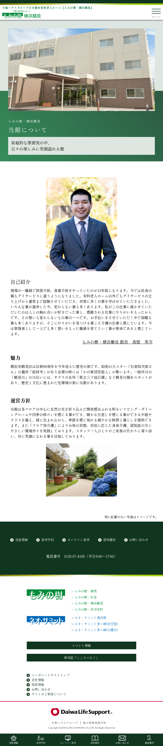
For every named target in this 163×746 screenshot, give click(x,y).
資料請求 (109, 539)
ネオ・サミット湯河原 (90, 617)
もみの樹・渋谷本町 (89, 609)
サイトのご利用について (49, 694)
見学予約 (47, 539)
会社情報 (38, 680)
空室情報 (21, 539)
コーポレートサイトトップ (51, 675)
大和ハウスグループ (65, 722)
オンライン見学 (78, 539)
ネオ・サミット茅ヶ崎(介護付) (96, 630)
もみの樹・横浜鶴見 (89, 603)
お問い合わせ (138, 539)
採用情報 (38, 684)
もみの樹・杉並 (86, 597)
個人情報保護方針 (95, 722)
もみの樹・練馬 (86, 591)
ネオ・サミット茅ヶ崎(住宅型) (96, 623)
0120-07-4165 (74, 556)
